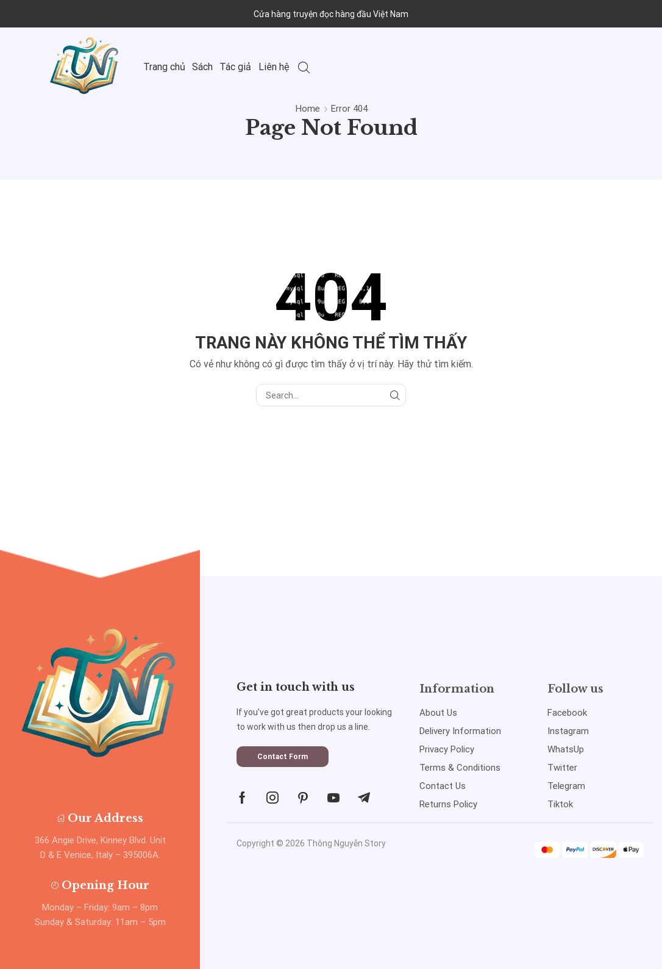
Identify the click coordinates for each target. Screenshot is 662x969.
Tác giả (235, 67)
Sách (202, 67)
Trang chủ (164, 67)
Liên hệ (274, 67)
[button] (283, 756)
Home (308, 108)
